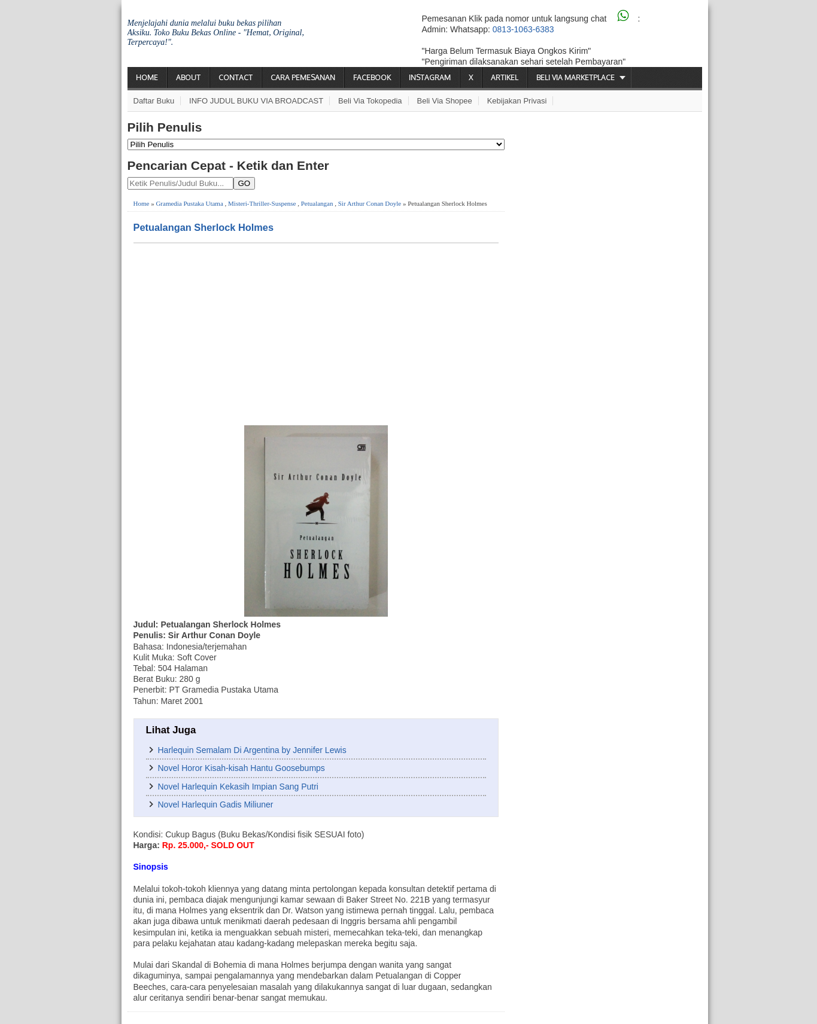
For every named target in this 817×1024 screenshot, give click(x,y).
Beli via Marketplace (575, 77)
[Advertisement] (316, 333)
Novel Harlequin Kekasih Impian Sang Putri (238, 786)
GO (244, 183)
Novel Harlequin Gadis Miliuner (216, 804)
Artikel (504, 77)
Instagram (430, 77)
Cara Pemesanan (303, 77)
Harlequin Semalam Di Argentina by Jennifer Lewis (252, 750)
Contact (235, 77)
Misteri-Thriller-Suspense (262, 203)
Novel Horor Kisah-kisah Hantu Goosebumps (241, 768)
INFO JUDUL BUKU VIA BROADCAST (256, 100)
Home (147, 77)
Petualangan (317, 203)
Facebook (372, 77)
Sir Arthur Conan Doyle (369, 203)
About (188, 77)
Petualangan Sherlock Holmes (203, 227)
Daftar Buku (154, 100)
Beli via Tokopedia (370, 100)
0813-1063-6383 (523, 29)
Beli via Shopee (444, 100)
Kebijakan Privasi (517, 100)
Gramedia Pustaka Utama (189, 203)
